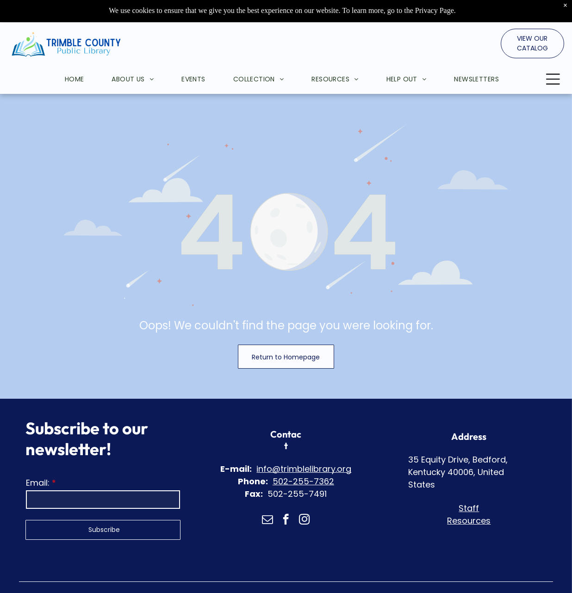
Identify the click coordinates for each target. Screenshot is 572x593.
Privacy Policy (318, 578)
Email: (38, 459)
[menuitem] (60, 56)
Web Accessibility (377, 578)
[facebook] (286, 497)
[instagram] (304, 497)
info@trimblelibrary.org (303, 445)
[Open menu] (553, 56)
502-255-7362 (303, 458)
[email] (267, 497)
